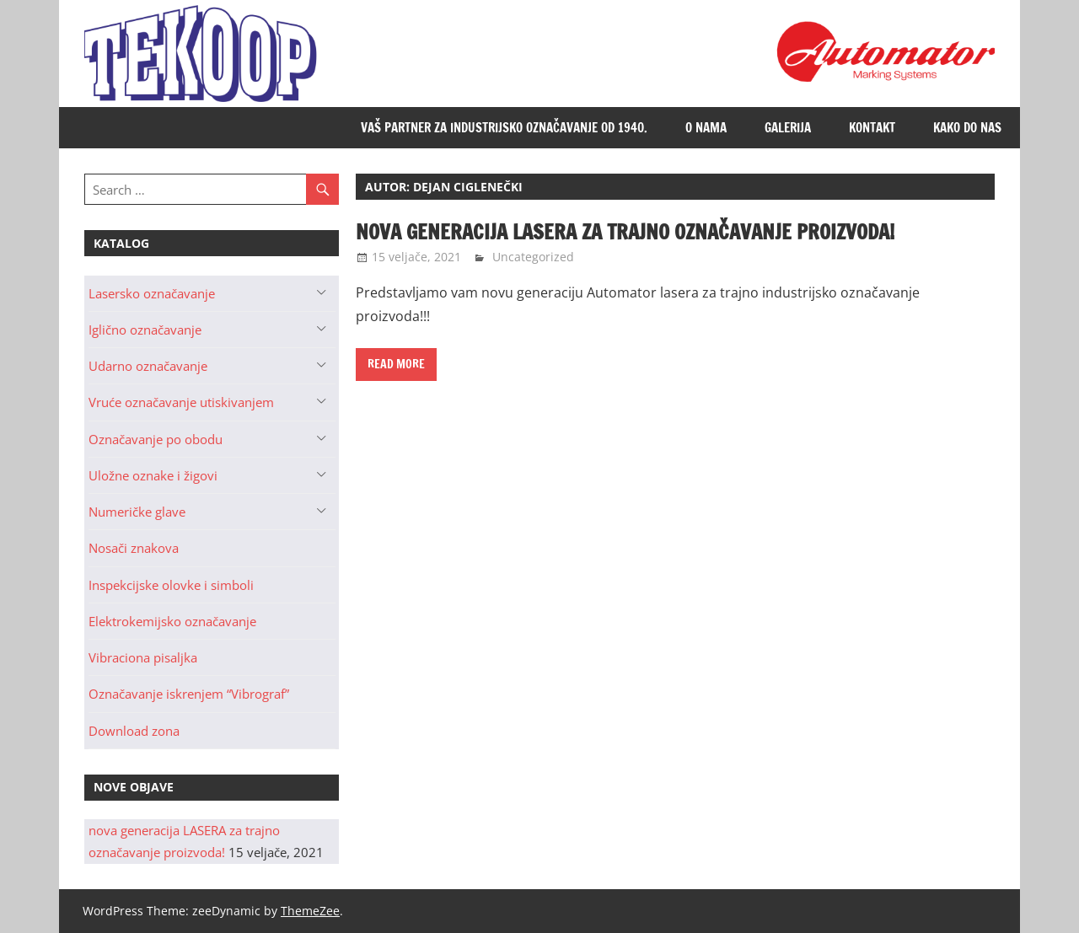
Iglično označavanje (145, 329)
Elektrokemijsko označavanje (172, 621)
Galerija (788, 128)
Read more (396, 364)
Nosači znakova (134, 547)
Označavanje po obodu (156, 439)
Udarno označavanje (148, 365)
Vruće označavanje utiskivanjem (181, 402)
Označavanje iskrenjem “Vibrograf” (189, 693)
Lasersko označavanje (152, 293)
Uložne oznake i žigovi (153, 475)
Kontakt (872, 128)
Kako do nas (967, 128)
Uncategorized (533, 257)
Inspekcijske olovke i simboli (171, 584)
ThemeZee (310, 911)
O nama (706, 128)
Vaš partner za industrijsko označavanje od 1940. (504, 128)
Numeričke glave (137, 511)
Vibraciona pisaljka (143, 657)
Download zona (134, 730)
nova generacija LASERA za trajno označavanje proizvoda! (625, 231)
